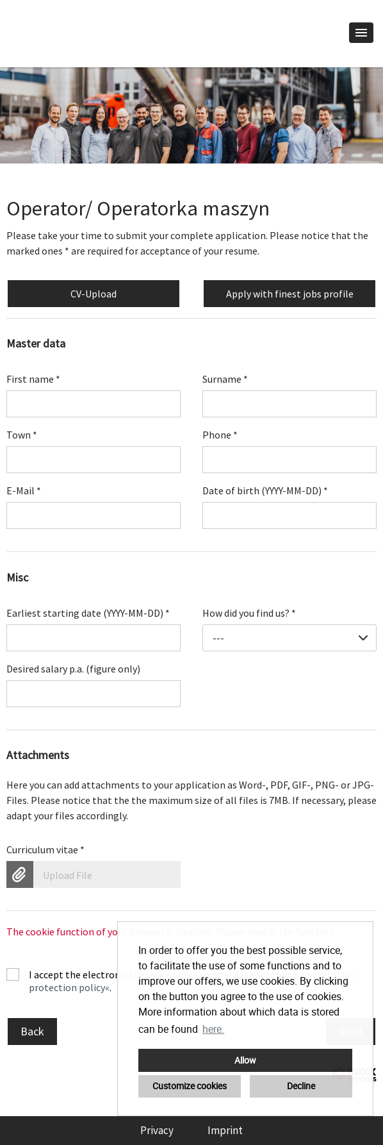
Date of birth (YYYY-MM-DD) (265, 490)
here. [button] (213, 1029)
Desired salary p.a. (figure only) (73, 668)
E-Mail (23, 490)
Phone (220, 434)
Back (32, 1031)
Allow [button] (245, 1060)
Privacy (157, 1130)
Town (21, 434)
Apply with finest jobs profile (290, 293)
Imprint (225, 1130)
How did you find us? (249, 612)
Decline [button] (301, 1086)
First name (33, 378)
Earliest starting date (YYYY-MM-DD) (88, 612)
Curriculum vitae (45, 849)
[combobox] (289, 637)
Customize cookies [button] (189, 1086)
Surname (225, 378)
